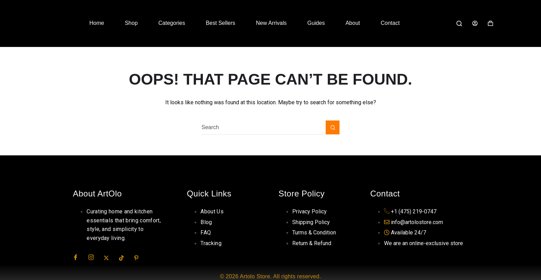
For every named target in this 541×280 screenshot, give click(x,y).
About (352, 23)
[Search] (459, 23)
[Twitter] (110, 257)
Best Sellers (220, 23)
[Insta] (95, 257)
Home (96, 23)
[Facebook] (80, 257)
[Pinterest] (141, 257)
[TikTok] (126, 257)
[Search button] (333, 127)
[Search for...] (263, 127)
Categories (171, 23)
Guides (316, 23)
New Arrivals (271, 23)
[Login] (475, 23)
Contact (390, 23)
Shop (131, 23)
